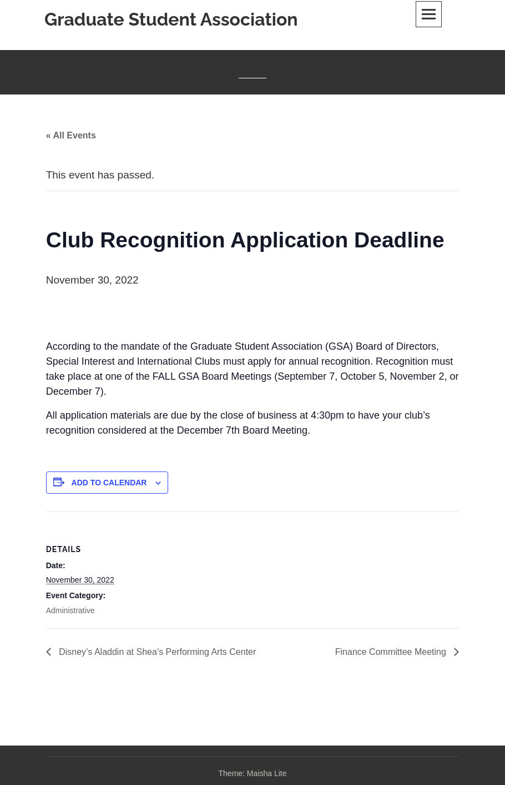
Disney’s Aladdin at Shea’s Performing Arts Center (156, 652)
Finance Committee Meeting (392, 652)
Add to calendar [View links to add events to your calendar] (109, 482)
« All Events (71, 135)
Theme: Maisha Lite (253, 773)
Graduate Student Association (171, 19)
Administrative (70, 610)
